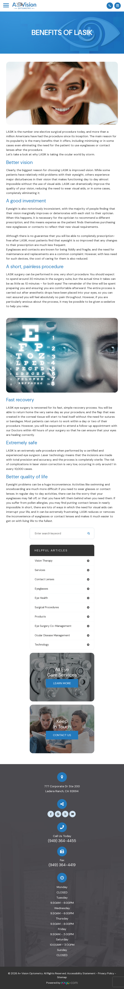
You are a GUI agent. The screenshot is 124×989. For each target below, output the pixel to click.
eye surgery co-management (53, 626)
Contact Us (62, 735)
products (40, 616)
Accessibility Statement (81, 973)
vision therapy (43, 560)
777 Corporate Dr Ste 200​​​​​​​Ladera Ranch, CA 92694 (62, 788)
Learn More (62, 683)
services (40, 570)
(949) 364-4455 (62, 840)
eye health (41, 598)
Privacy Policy (106, 973)
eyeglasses (41, 588)
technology (42, 644)
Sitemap (62, 977)
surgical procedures (47, 607)
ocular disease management (52, 635)
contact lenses (44, 579)
